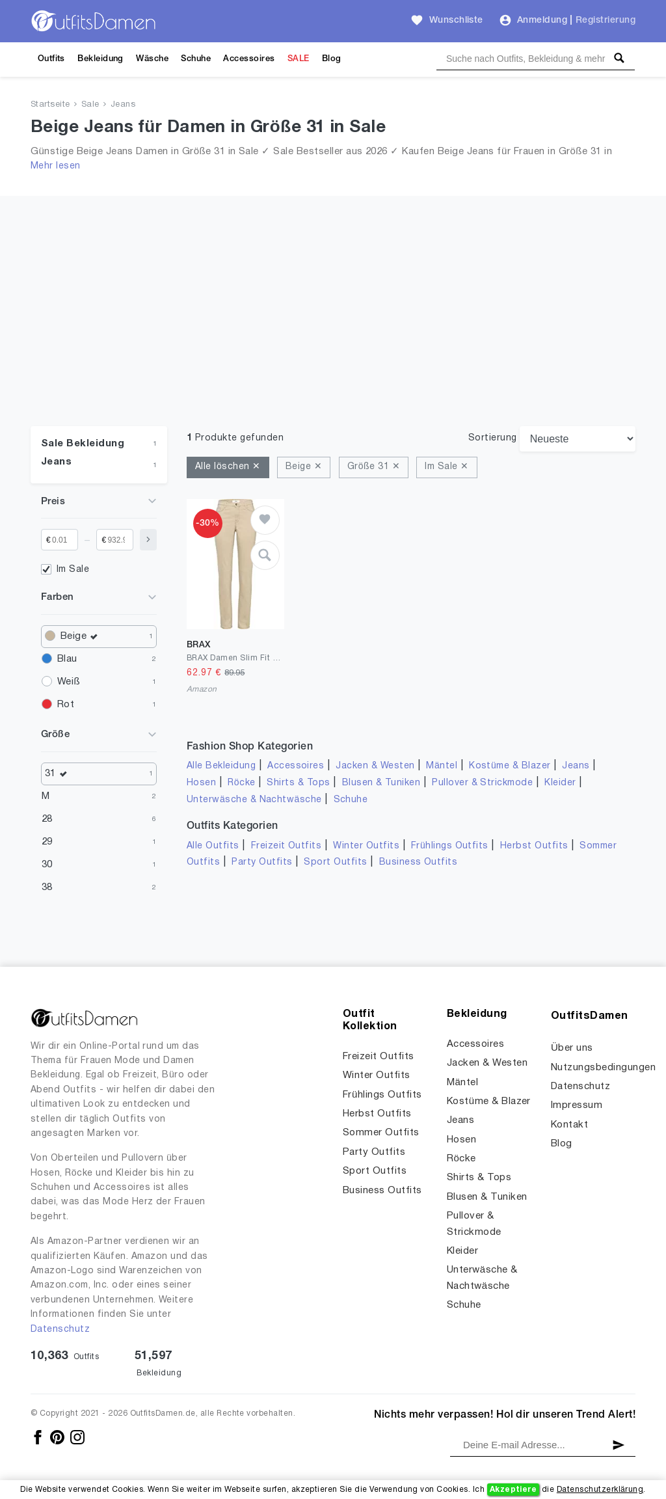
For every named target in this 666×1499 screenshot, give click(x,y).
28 (47, 819)
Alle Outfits (213, 846)
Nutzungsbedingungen (603, 1067)
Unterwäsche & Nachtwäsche (254, 800)
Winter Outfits (366, 846)
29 (47, 841)
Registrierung (605, 20)
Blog (331, 58)
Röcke (241, 783)
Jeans (123, 105)
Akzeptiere (513, 1489)
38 (47, 887)
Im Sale (73, 569)
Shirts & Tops (298, 783)
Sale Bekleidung (82, 443)
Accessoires (248, 58)
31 (59, 773)
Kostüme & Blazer (509, 766)
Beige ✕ (304, 467)
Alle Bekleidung (221, 766)
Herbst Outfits (534, 846)
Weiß (68, 681)
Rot (65, 704)
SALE (298, 58)
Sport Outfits (335, 862)
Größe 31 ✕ (373, 467)
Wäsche (152, 58)
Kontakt (569, 1124)
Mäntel (441, 766)
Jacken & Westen (375, 766)
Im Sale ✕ (446, 467)
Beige (82, 636)
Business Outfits (418, 862)
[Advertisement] (333, 287)
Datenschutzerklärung (600, 1489)
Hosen (201, 783)
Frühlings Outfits (449, 846)
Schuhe (196, 58)
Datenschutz (60, 1329)
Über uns (572, 1048)
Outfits (51, 58)
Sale (90, 105)
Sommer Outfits (381, 1132)
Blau (67, 659)
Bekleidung (100, 58)
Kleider (560, 783)
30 (47, 864)
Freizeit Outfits (286, 846)
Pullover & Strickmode (482, 783)
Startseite (50, 105)
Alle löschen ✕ (228, 467)
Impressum (576, 1105)
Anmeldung (542, 20)
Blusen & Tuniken (381, 783)
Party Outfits (262, 862)
